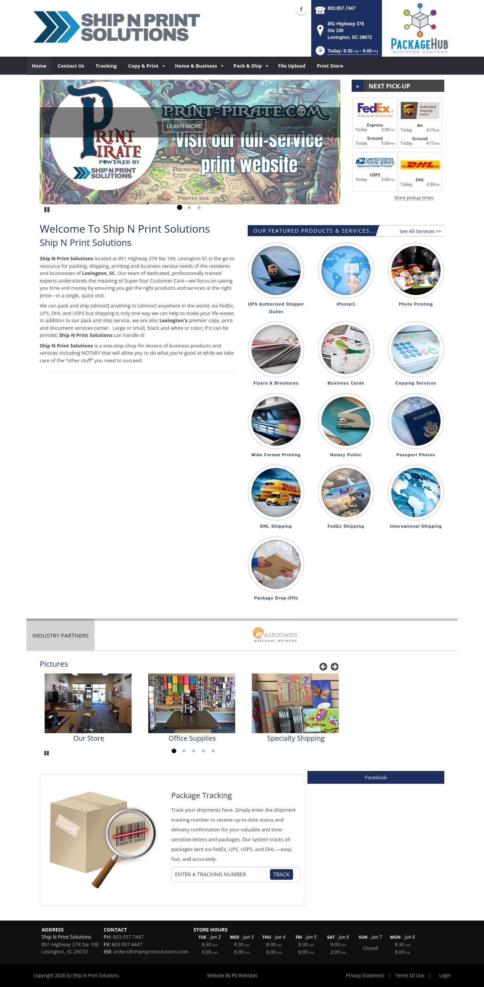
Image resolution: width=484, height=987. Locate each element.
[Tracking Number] (222, 874)
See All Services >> (420, 231)
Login (445, 975)
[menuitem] (39, 66)
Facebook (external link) (301, 9)
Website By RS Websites (232, 975)
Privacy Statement (365, 975)
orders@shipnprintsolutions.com (151, 951)
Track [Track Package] (281, 874)
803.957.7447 (341, 8)
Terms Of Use (410, 975)
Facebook (376, 777)
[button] (346, 53)
